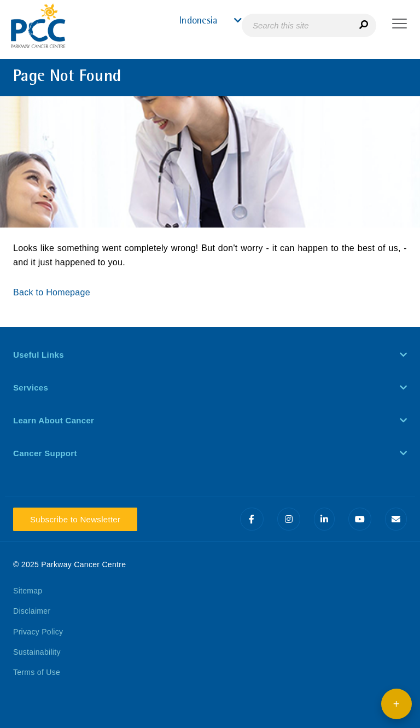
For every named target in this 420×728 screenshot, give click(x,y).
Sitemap (27, 590)
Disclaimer (31, 611)
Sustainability (37, 652)
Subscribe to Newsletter (75, 519)
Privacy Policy (38, 631)
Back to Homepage (53, 292)
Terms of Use (36, 672)
